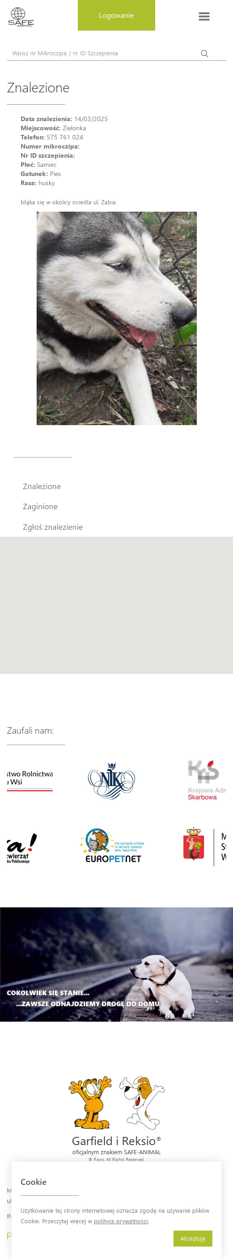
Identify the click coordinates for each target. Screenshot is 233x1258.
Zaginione (40, 506)
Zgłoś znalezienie (53, 527)
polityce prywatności (121, 1221)
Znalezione (42, 486)
